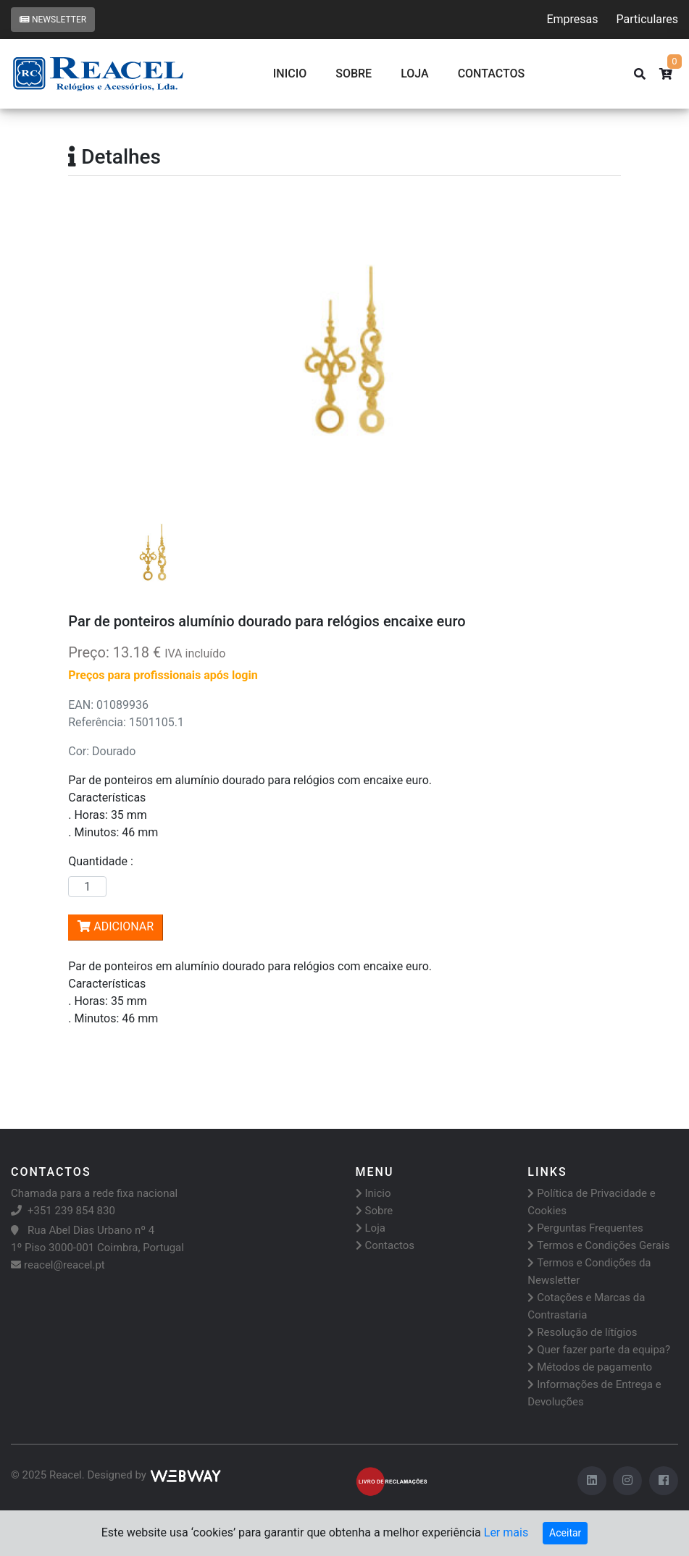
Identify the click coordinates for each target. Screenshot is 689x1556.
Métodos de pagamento (589, 1367)
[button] (109, 348)
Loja (415, 73)
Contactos (385, 1245)
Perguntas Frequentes (585, 1228)
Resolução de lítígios (582, 1332)
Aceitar (565, 1533)
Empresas (572, 19)
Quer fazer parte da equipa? (598, 1349)
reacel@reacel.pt (58, 1264)
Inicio (289, 73)
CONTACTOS (491, 73)
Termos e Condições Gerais (598, 1245)
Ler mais (506, 1532)
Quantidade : (103, 861)
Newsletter (53, 19)
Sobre (353, 73)
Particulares (647, 19)
